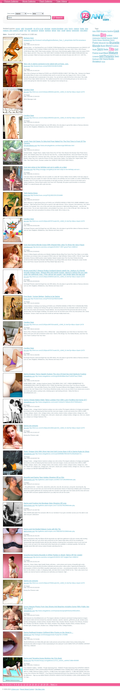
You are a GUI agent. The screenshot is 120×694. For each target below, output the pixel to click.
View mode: (17, 13)
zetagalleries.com (29, 376)
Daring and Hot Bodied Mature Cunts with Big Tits (42, 529)
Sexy (100, 49)
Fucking (115, 46)
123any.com (15, 689)
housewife (28, 29)
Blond (109, 45)
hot (29, 30)
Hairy (94, 31)
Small (101, 53)
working (48, 30)
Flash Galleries (46, 1)
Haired (103, 38)
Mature (113, 52)
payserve (34, 30)
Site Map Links (40, 689)
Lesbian (109, 35)
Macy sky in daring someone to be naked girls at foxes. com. (46, 64)
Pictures (109, 56)
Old (100, 59)
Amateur (96, 61)
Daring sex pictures (31, 426)
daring (68, 30)
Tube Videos (61, 1)
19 (44, 685)
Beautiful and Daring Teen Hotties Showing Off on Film (44, 477)
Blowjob (96, 35)
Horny (112, 40)
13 (27, 685)
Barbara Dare (29, 38)
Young (105, 59)
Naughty (110, 38)
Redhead (95, 59)
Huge (103, 62)
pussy (18, 29)
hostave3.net (28, 40)
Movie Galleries (29, 1)
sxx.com (26, 92)
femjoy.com (27, 660)
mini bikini (83, 30)
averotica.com (28, 247)
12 (24, 685)
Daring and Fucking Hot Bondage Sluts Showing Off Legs (45, 503)
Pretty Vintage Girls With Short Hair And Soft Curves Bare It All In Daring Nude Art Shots (56, 451)
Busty (103, 46)
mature (76, 29)
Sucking (110, 31)
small (63, 30)
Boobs (111, 59)
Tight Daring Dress (31, 193)
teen (58, 30)
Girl (116, 49)
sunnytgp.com (28, 169)
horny (71, 29)
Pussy (95, 42)
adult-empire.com (29, 479)
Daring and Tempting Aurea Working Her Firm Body (43, 658)
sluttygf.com (27, 635)
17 (39, 685)
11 (21, 685)
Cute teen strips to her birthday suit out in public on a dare (45, 167)
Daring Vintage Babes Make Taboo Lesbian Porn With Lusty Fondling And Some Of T (55, 400)
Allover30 (102, 43)
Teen (116, 56)
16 (36, 685)
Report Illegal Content (27, 689)
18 (41, 685)
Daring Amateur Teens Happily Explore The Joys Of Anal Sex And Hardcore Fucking (55, 374)
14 (30, 685)
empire (41, 30)
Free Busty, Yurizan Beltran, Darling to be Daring (42, 296)
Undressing (96, 38)
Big (103, 34)
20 (47, 685)
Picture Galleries (11, 1)
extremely (75, 30)
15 (33, 685)
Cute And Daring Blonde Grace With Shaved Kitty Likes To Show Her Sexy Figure (54, 245)
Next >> (54, 685)
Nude (94, 49)
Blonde (96, 45)
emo (66, 29)
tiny (25, 30)
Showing (103, 31)
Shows (99, 40)
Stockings (106, 40)
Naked (115, 38)
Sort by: (35, 13)
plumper (47, 29)
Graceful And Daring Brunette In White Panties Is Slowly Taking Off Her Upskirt (53, 555)
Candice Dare (29, 90)
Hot (98, 31)
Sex (107, 43)
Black (105, 53)
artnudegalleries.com (30, 145)
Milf (101, 56)
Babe (106, 49)
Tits (111, 49)
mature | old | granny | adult (13, 30)
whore (54, 30)
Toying (94, 40)
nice (86, 29)
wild (22, 29)
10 (19, 685)
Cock (116, 31)
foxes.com (27, 66)
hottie (82, 29)
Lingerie (95, 56)
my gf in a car (38, 29)
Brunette (114, 42)
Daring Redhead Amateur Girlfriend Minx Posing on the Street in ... (48, 632)
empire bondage (57, 29)
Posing (95, 53)
